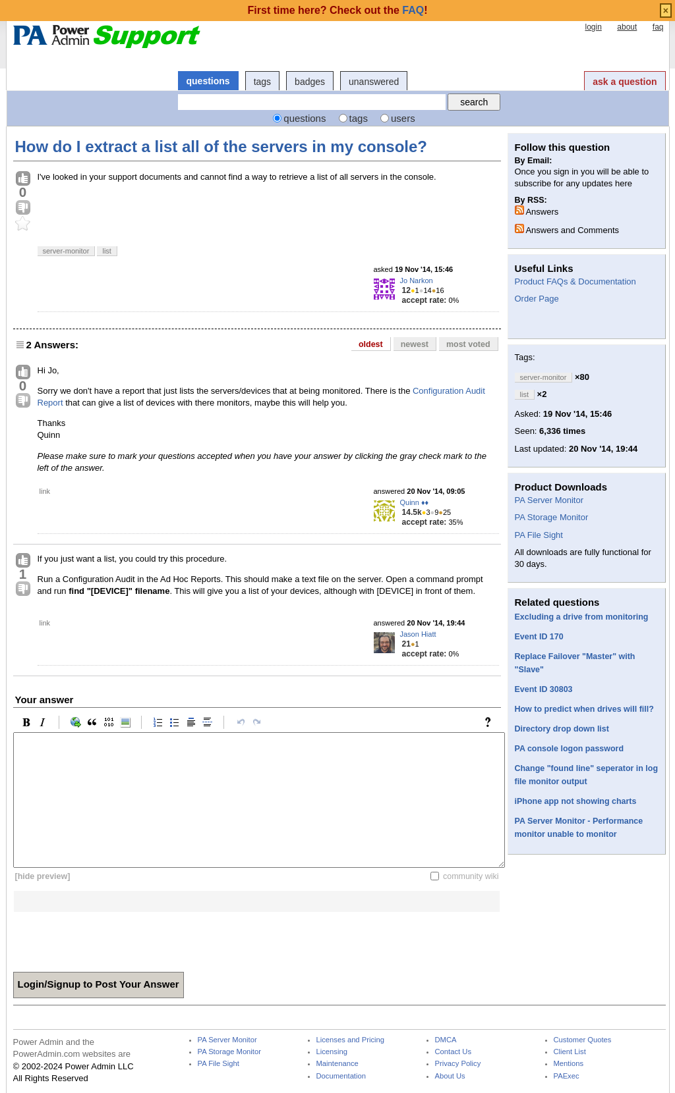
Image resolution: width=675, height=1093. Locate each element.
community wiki (471, 876)
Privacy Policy (458, 1063)
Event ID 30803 (544, 689)
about (627, 27)
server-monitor (66, 251)
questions (208, 81)
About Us (450, 1076)
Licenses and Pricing (350, 1040)
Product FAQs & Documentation (575, 281)
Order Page (537, 299)
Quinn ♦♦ (414, 502)
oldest (371, 344)
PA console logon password (569, 748)
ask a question (625, 81)
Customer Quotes (583, 1040)
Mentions (569, 1063)
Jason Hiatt (418, 634)
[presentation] (113, 937)
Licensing (331, 1051)
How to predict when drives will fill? (584, 709)
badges (310, 81)
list (106, 251)
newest (414, 344)
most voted (468, 344)
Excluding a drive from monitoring (582, 617)
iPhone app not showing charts (576, 801)
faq (658, 27)
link (45, 491)
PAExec (566, 1076)
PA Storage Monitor (552, 517)
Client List (570, 1051)
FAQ (413, 10)
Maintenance (337, 1063)
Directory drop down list (562, 728)
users (403, 118)
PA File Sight (539, 535)
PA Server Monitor (549, 500)
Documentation (341, 1076)
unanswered (374, 81)
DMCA (446, 1040)
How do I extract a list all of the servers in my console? (221, 146)
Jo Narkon (416, 280)
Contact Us (453, 1051)
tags (262, 81)
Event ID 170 (539, 636)
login (593, 27)
